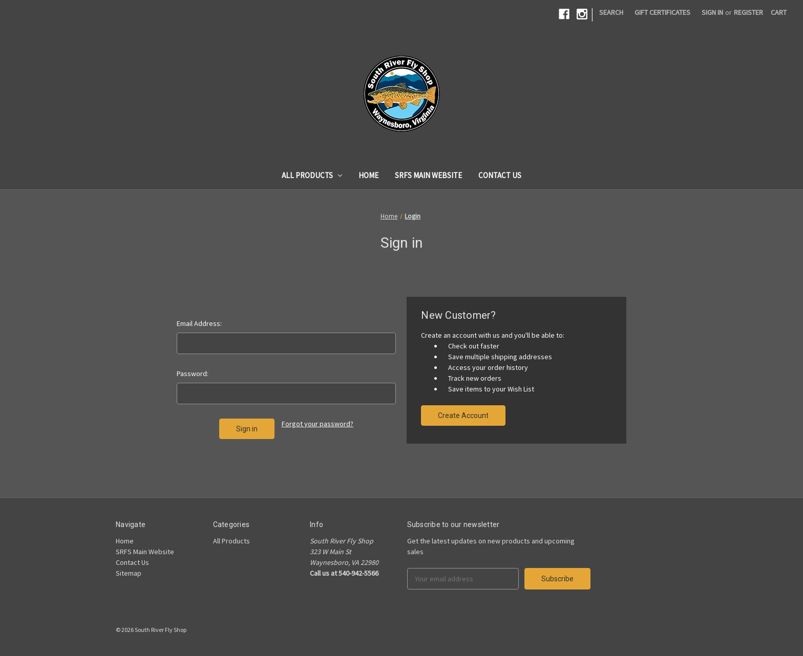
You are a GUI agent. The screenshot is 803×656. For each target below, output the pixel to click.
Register (748, 12)
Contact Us (499, 175)
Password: (192, 373)
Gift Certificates (662, 12)
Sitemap (128, 573)
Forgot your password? (317, 423)
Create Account (463, 415)
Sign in (712, 12)
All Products (312, 175)
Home (368, 175)
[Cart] (778, 12)
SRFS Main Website (428, 175)
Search (611, 12)
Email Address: (199, 323)
